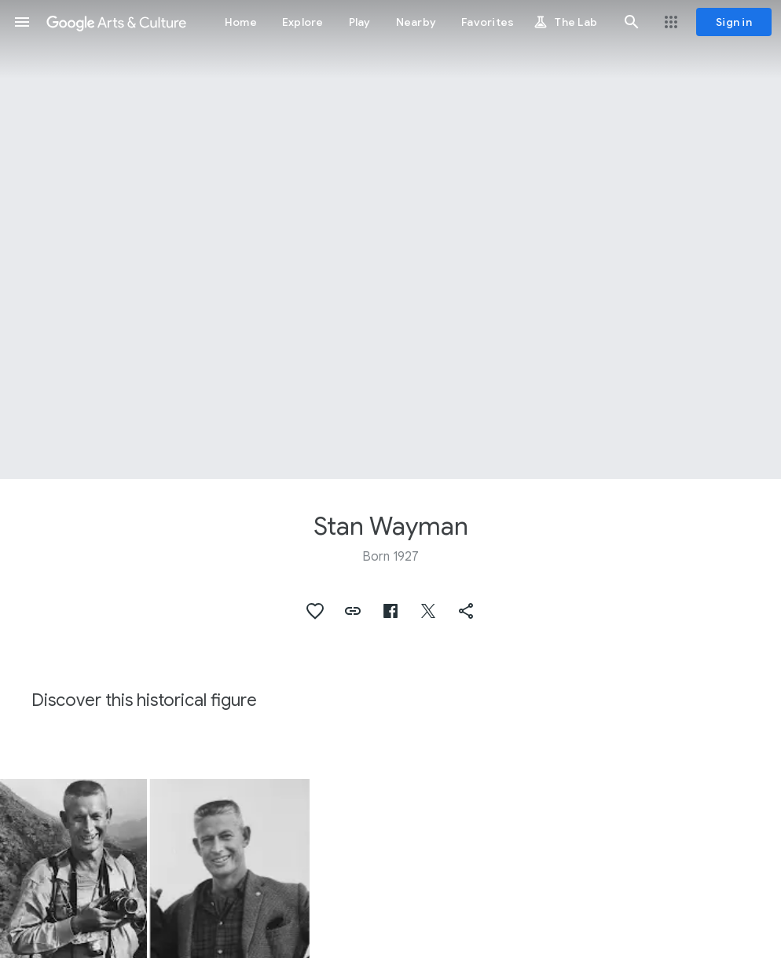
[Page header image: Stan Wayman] (390, 239)
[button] (22, 22)
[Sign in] (734, 22)
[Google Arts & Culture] (116, 22)
